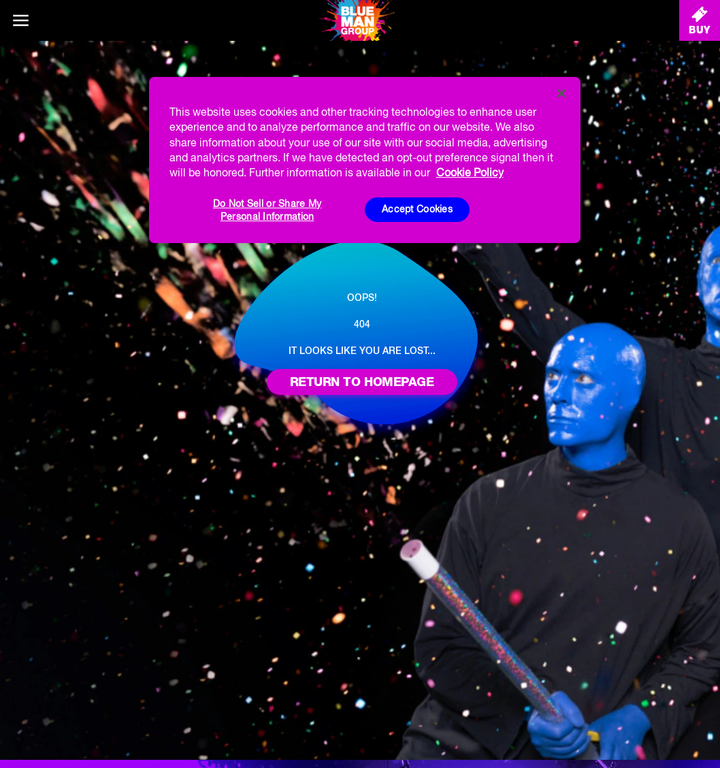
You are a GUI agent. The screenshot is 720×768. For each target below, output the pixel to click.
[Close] (561, 93)
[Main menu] (20, 20)
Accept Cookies (417, 209)
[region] (365, 160)
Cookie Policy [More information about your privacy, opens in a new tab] (470, 172)
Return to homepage (362, 381)
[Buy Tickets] (699, 20)
